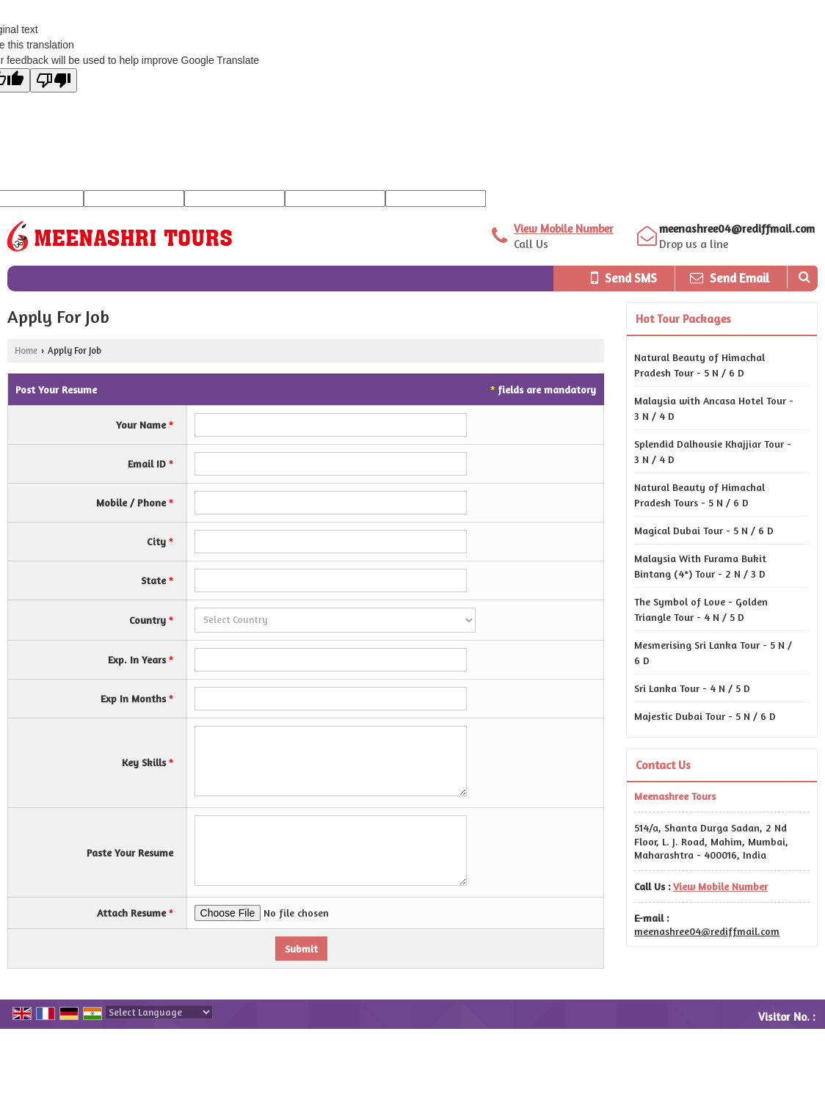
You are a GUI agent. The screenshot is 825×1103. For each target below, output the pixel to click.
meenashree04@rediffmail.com (737, 229)
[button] (564, 229)
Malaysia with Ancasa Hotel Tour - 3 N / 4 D (713, 408)
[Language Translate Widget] (159, 1012)
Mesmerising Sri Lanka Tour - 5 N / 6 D (713, 652)
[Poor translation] (53, 80)
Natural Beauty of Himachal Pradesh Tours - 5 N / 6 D (699, 495)
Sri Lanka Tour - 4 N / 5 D (692, 688)
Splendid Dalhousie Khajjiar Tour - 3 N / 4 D (712, 451)
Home (26, 350)
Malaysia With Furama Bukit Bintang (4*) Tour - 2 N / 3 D (700, 566)
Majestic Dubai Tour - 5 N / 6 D (705, 716)
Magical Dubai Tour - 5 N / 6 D (704, 530)
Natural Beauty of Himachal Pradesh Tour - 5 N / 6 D (699, 365)
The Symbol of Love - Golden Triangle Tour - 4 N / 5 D (701, 609)
